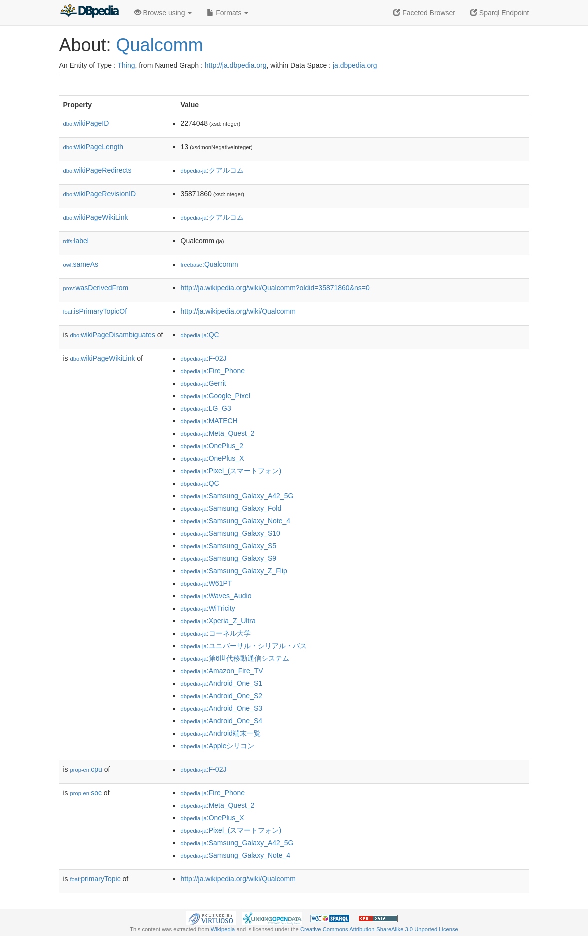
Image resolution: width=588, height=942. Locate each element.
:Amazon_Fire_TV (222, 671)
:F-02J (204, 358)
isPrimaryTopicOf (95, 311)
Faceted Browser (424, 13)
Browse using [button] (163, 13)
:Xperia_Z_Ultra (218, 621)
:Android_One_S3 (222, 708)
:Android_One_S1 (222, 683)
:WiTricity (208, 608)
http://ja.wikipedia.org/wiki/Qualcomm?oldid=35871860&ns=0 (275, 288)
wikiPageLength (93, 147)
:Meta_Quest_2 (218, 433)
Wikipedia (223, 929)
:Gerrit (203, 383)
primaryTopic (95, 879)
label (76, 241)
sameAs (80, 264)
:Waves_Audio (216, 596)
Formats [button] (227, 13)
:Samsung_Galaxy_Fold (231, 508)
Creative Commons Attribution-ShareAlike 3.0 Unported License (379, 929)
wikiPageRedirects (97, 170)
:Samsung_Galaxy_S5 (229, 546)
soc (86, 793)
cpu (86, 769)
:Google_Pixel (215, 396)
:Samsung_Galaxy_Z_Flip (234, 571)
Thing (126, 65)
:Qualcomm (209, 264)
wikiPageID (86, 123)
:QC (200, 335)
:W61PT (206, 583)
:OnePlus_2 (212, 446)
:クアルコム (212, 170)
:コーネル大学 (216, 633)
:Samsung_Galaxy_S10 (230, 533)
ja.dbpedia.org (355, 65)
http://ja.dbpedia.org (236, 65)
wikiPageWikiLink (95, 217)
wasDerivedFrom (96, 288)
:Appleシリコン (218, 746)
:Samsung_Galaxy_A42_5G (237, 496)
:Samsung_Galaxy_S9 (229, 558)
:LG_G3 (206, 408)
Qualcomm (159, 45)
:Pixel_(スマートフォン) (231, 471)
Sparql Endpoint (499, 13)
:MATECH (209, 421)
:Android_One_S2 (222, 696)
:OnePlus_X (212, 458)
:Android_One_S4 (222, 721)
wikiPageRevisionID (99, 194)
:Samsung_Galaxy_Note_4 (236, 521)
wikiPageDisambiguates (112, 335)
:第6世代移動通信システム (235, 658)
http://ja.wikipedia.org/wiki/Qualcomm (238, 311)
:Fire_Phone (213, 371)
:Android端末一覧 (221, 733)
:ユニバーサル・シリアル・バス (244, 646)
